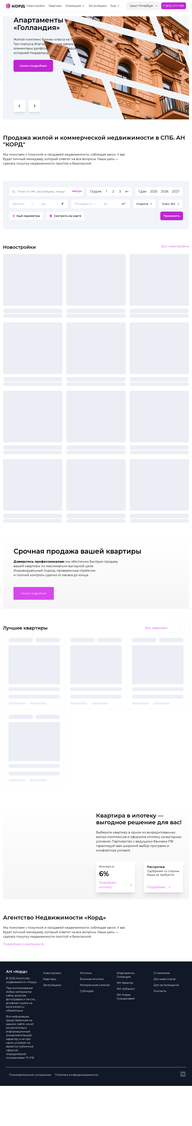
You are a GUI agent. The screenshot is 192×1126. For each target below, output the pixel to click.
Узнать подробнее (33, 65)
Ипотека (86, 1013)
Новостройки (36, 5)
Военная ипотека (92, 1019)
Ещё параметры (26, 216)
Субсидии (87, 1031)
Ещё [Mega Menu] (115, 5)
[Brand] (15, 6)
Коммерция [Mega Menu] (75, 5)
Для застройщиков (166, 1025)
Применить (172, 216)
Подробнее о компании (23, 984)
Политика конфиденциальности (76, 1115)
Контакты (160, 1031)
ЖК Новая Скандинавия (126, 1036)
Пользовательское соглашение (30, 1115)
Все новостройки (175, 246)
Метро (77, 191)
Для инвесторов (165, 1019)
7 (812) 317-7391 (173, 5)
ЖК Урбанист (126, 1029)
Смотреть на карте (65, 216)
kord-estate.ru (15, 1047)
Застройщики (97, 5)
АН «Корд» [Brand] (17, 1011)
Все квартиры (156, 668)
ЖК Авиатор (125, 1023)
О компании (162, 1013)
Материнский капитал (95, 1025)
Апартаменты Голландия (126, 1015)
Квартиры (55, 5)
